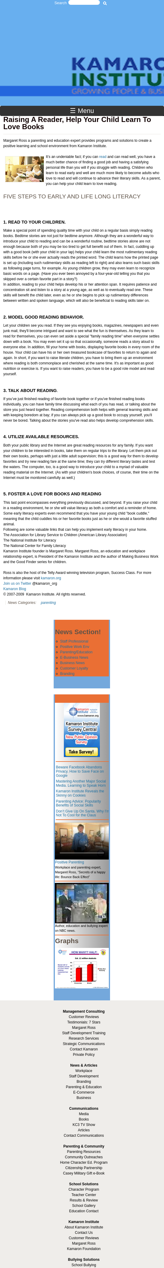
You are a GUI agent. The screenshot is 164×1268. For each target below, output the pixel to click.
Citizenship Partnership (83, 1168)
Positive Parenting (69, 862)
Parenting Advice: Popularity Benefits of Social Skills (78, 803)
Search (61, 3)
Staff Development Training (84, 1033)
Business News (72, 663)
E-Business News (74, 657)
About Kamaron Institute (83, 1227)
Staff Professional (74, 641)
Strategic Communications (84, 1044)
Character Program (83, 1189)
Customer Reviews (84, 1238)
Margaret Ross (84, 1028)
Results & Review (84, 1200)
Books (84, 1119)
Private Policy (84, 1055)
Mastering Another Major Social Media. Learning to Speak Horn (81, 783)
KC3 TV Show (84, 1125)
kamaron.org (51, 578)
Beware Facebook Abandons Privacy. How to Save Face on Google (80, 771)
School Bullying (83, 1265)
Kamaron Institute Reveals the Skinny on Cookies (80, 793)
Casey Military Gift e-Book (84, 1173)
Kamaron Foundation (83, 1249)
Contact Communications (84, 1135)
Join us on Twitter (17, 583)
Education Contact (83, 1211)
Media (84, 1114)
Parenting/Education (76, 652)
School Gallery (83, 1206)
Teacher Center (83, 1195)
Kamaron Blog (14, 589)
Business (83, 1098)
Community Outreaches (84, 1157)
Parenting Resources (83, 1152)
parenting (48, 603)
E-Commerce (83, 1092)
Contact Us (84, 1233)
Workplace (83, 1071)
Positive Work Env (74, 647)
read (102, 157)
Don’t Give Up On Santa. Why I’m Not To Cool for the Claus (82, 813)
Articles (84, 1130)
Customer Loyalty (74, 668)
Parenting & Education (84, 1087)
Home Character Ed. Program (84, 1162)
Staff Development (84, 1076)
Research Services (84, 1038)
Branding (67, 674)
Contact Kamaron (84, 1049)
